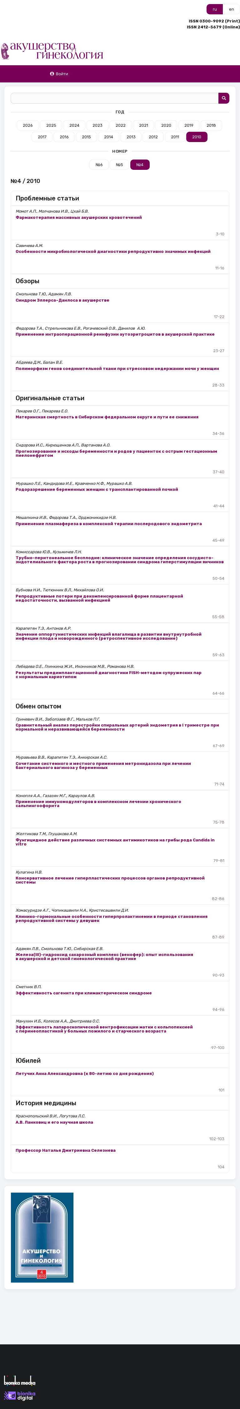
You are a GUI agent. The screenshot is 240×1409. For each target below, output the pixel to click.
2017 (42, 137)
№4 (139, 164)
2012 (153, 137)
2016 (64, 137)
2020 (166, 125)
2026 (28, 125)
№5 (119, 164)
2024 (74, 125)
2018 (211, 125)
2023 (97, 125)
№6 (99, 164)
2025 (51, 125)
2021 (143, 125)
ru (215, 9)
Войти (59, 73)
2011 (175, 137)
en (231, 9)
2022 (121, 125)
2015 (86, 137)
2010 (196, 137)
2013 (131, 137)
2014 (108, 137)
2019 (188, 125)
